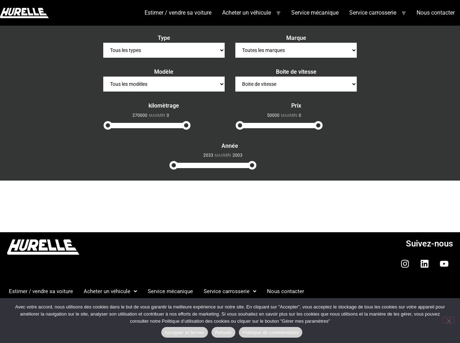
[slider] (108, 125)
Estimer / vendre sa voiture (178, 12)
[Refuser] (449, 320)
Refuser (223, 332)
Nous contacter (436, 12)
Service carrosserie (372, 12)
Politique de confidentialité (270, 332)
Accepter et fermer (184, 332)
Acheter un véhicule (246, 12)
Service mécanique (315, 12)
